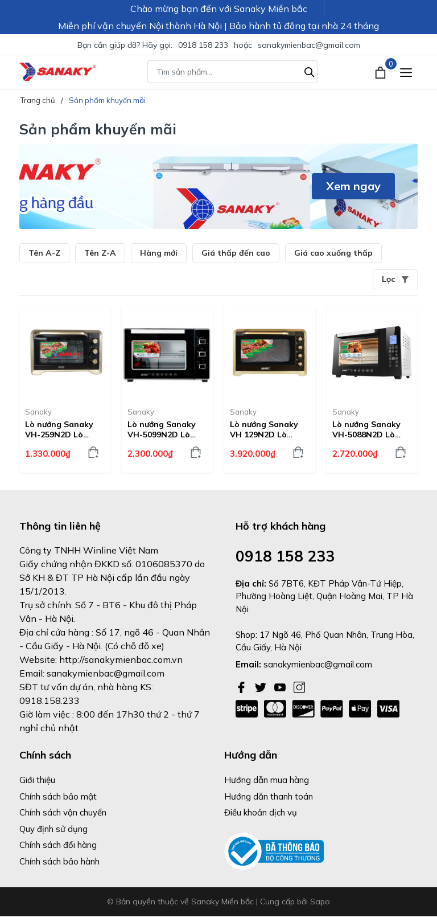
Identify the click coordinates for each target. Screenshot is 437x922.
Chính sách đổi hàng (58, 844)
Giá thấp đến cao (235, 253)
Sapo (320, 901)
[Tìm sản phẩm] (232, 71)
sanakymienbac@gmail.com (309, 45)
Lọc (395, 279)
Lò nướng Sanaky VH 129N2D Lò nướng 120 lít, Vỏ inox (264, 429)
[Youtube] (281, 686)
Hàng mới (159, 253)
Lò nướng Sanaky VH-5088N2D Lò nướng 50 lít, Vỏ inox (366, 429)
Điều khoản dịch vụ (260, 812)
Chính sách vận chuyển (62, 812)
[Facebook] (242, 686)
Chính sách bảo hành (59, 861)
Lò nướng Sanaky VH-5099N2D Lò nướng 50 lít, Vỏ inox (161, 429)
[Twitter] (262, 686)
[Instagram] (299, 686)
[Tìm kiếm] (309, 70)
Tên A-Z (44, 253)
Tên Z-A (100, 253)
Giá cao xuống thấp (333, 253)
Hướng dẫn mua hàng (266, 780)
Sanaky (38, 411)
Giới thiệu (37, 780)
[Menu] (406, 72)
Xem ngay (353, 186)
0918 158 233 (203, 45)
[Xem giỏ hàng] (381, 71)
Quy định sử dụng (53, 828)
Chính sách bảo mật (58, 796)
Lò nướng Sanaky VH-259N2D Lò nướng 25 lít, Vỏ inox (59, 429)
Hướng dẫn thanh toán (268, 796)
